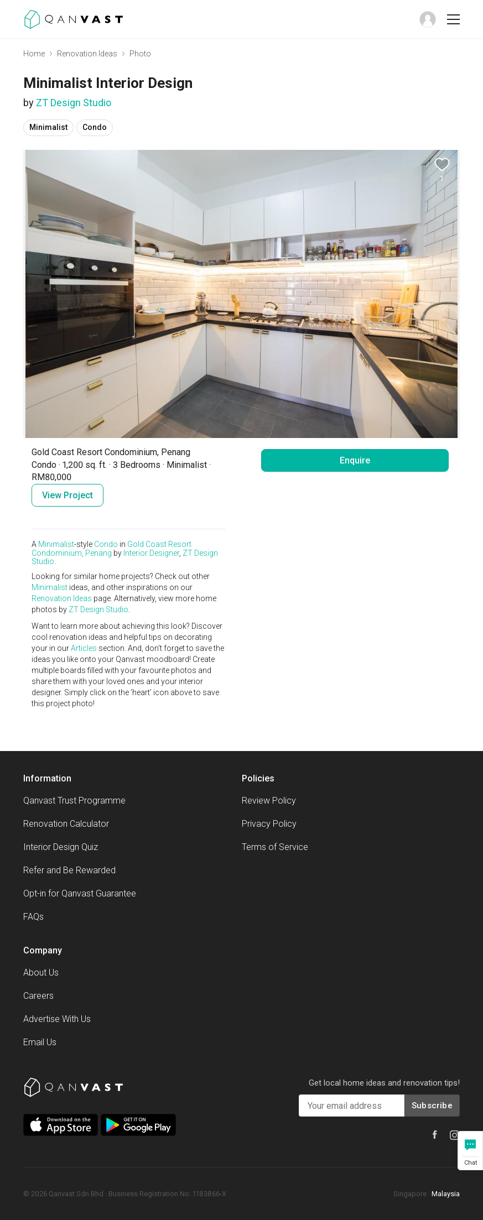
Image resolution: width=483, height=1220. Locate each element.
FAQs (33, 916)
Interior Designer (151, 553)
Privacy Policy (269, 823)
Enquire (355, 460)
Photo (140, 53)
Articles (84, 648)
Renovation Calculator (66, 823)
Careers (38, 995)
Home (34, 53)
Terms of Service (275, 847)
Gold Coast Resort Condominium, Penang (111, 548)
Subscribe (432, 1105)
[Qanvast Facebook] (435, 1134)
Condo (106, 544)
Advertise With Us (57, 1019)
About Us (41, 972)
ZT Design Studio (73, 102)
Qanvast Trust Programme (74, 800)
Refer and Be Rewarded (69, 870)
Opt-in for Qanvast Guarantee (79, 893)
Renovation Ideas (87, 53)
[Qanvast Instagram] (455, 1135)
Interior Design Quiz (60, 847)
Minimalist (56, 544)
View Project (67, 495)
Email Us (39, 1042)
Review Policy (269, 800)
